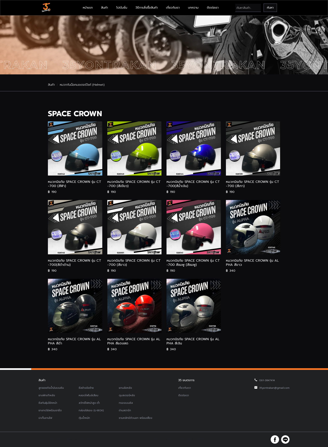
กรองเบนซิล (126, 403)
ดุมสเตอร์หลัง (127, 395)
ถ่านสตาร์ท (125, 410)
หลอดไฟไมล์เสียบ (88, 395)
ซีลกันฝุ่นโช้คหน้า (47, 403)
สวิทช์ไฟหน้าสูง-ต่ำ (89, 403)
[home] (46, 7)
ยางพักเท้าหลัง (46, 395)
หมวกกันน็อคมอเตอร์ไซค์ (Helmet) (82, 85)
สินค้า (104, 7)
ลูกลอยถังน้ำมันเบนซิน (51, 388)
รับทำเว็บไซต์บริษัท (195, 439)
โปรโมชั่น (121, 7)
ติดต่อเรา (213, 7)
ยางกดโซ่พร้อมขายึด (50, 410)
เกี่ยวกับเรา (173, 7)
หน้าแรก (88, 7)
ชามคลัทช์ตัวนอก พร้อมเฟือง (135, 418)
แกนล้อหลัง (125, 388)
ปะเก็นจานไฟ (45, 418)
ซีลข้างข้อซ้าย (86, 388)
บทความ (193, 7)
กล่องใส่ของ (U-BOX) (91, 410)
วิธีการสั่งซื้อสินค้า (147, 7)
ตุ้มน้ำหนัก (84, 418)
